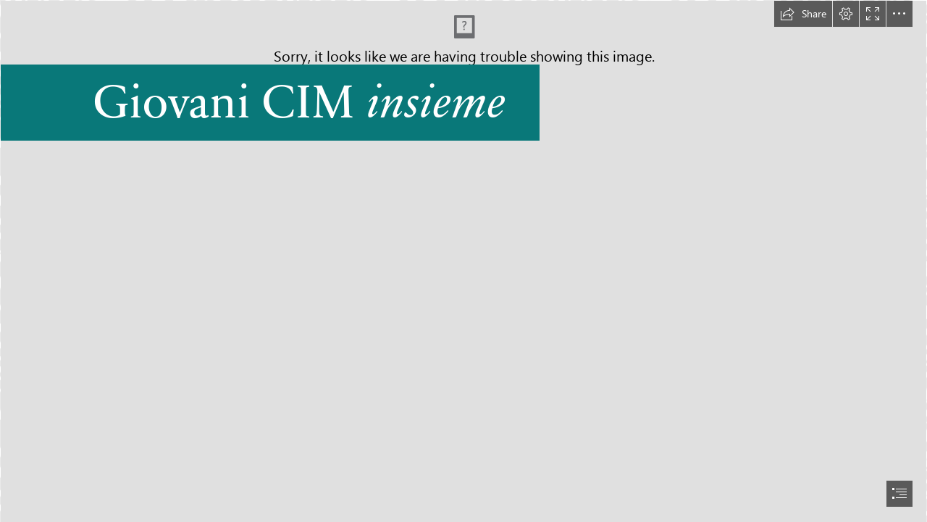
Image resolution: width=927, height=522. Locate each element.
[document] (463, 261)
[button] (803, 14)
